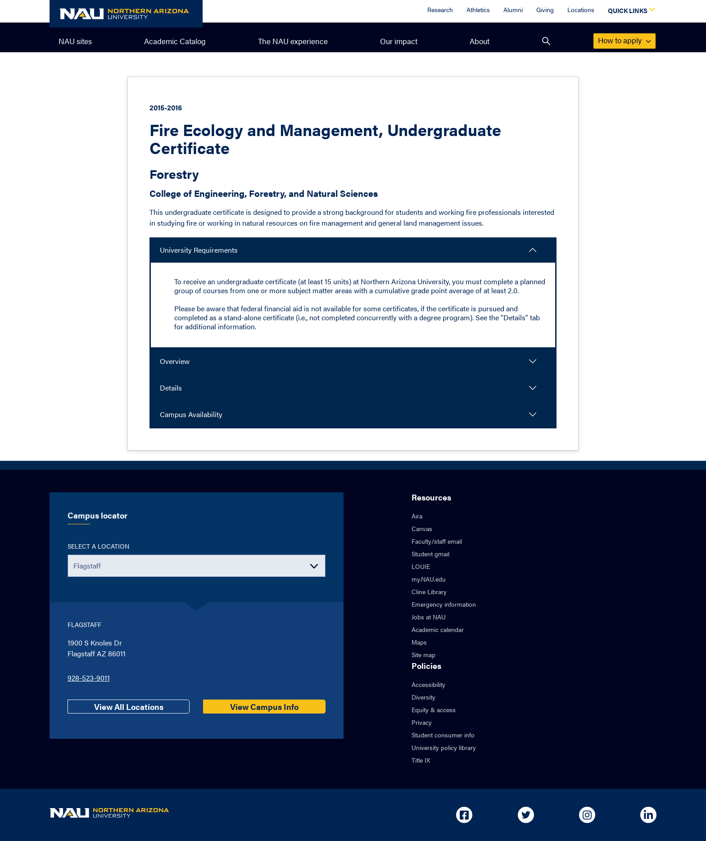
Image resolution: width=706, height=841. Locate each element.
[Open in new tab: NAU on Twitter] (526, 815)
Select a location (98, 546)
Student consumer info (443, 734)
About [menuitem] (479, 41)
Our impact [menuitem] (398, 41)
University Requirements (199, 250)
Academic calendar (438, 629)
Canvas (422, 528)
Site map (423, 654)
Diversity (423, 696)
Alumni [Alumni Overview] (513, 9)
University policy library (444, 747)
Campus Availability (191, 414)
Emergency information (444, 604)
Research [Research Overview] (440, 9)
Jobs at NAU (429, 616)
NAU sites (75, 41)
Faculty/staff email (437, 541)
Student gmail (430, 553)
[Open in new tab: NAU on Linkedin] (648, 815)
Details (171, 387)
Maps (419, 641)
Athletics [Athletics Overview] (478, 9)
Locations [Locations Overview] (580, 9)
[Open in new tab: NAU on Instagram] (587, 815)
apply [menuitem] (624, 40)
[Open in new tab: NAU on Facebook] (464, 815)
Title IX (421, 759)
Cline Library (429, 591)
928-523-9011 (89, 678)
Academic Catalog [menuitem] (175, 41)
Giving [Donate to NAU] (545, 9)
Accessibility (428, 684)
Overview (175, 361)
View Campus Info (264, 706)
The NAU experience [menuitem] (293, 41)
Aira (417, 515)
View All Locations (128, 706)
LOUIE (421, 566)
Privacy (422, 722)
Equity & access (434, 709)
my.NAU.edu (429, 578)
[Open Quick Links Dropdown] (629, 11)
